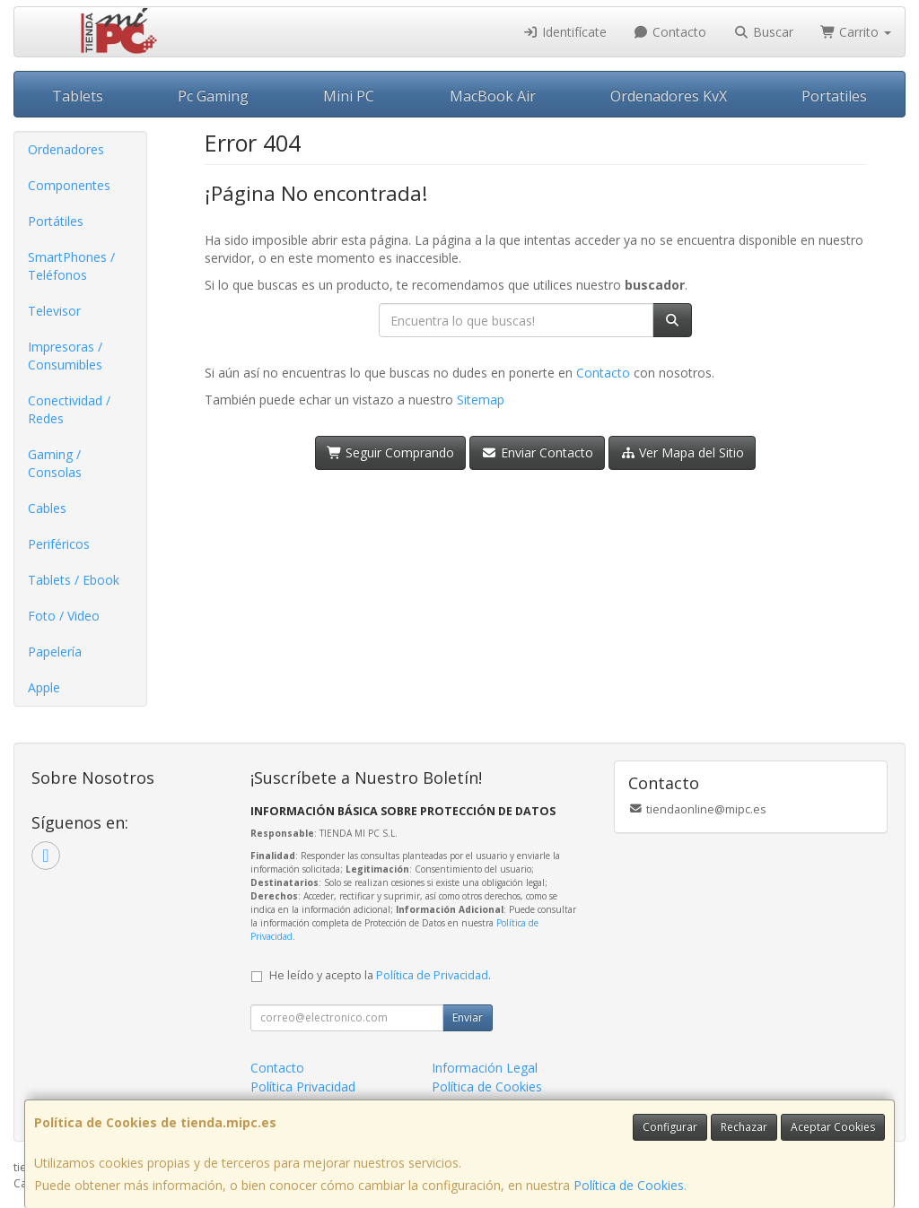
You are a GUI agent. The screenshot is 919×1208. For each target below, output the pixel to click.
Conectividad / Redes (69, 409)
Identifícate (564, 31)
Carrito (856, 31)
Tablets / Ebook (73, 579)
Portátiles (55, 221)
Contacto (670, 31)
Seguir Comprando (391, 452)
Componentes (69, 185)
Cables (47, 508)
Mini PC (348, 96)
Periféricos (59, 543)
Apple (44, 687)
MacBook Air (493, 96)
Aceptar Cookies (833, 1126)
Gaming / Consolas (55, 463)
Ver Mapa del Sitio (682, 452)
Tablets (77, 96)
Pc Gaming (213, 96)
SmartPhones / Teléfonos (71, 265)
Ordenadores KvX (668, 96)
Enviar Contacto (537, 452)
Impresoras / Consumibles (65, 355)
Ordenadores (66, 149)
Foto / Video (64, 615)
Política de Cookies (628, 1185)
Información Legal (485, 1067)
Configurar (670, 1126)
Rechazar (744, 1126)
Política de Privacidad (432, 975)
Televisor (54, 310)
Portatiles (834, 96)
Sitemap (480, 399)
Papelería (55, 651)
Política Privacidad (302, 1086)
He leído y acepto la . (380, 975)
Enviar (467, 1017)
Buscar (763, 31)
